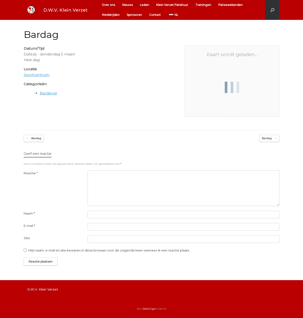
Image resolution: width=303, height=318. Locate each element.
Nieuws (127, 5)
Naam (29, 213)
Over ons (108, 5)
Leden (144, 5)
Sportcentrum (36, 74)
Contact (155, 15)
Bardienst (48, 93)
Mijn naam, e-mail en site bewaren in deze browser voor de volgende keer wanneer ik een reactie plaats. (109, 250)
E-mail (29, 226)
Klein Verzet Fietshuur (172, 5)
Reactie (31, 173)
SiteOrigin (149, 308)
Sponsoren (134, 15)
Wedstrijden (111, 15)
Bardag (33, 138)
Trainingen (203, 5)
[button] (272, 10)
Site (27, 238)
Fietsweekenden (230, 5)
